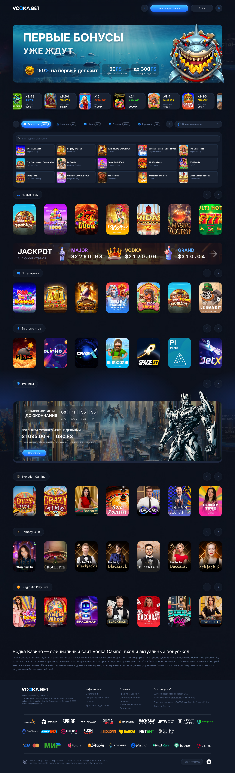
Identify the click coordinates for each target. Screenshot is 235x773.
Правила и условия (129, 693)
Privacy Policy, (202, 702)
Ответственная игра (130, 697)
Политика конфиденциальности (130, 702)
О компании (92, 693)
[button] (16, 124)
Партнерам (125, 708)
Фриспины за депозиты (97, 705)
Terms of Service (162, 706)
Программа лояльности (98, 697)
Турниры (90, 701)
